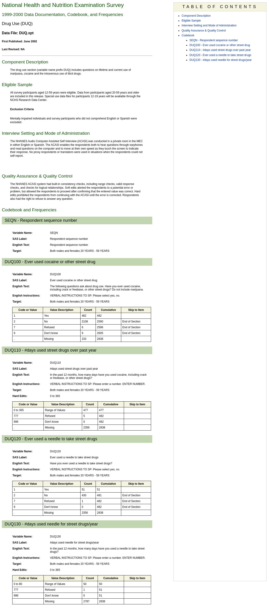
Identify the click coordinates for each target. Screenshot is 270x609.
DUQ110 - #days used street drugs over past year (220, 50)
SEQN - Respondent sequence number (213, 40)
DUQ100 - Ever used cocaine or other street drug (219, 45)
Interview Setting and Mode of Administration (209, 25)
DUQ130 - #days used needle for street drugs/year (220, 60)
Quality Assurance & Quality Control (204, 30)
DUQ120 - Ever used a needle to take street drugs (220, 55)
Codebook (188, 35)
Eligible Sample (191, 20)
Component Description (196, 15)
